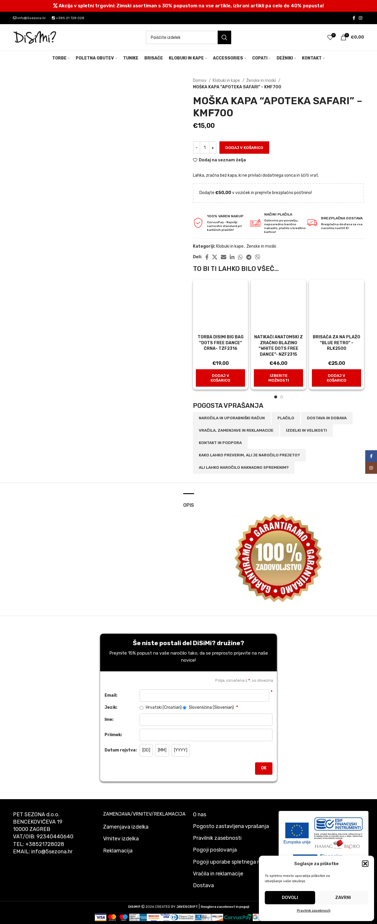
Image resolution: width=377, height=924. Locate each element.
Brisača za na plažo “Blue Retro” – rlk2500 (336, 343)
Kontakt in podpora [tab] (220, 443)
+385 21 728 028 (68, 18)
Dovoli (290, 897)
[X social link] (214, 257)
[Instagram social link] (360, 18)
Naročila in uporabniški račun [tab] (232, 418)
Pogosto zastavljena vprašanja (231, 826)
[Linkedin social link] (232, 257)
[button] (365, 864)
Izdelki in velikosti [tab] (306, 430)
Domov (200, 80)
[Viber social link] (257, 257)
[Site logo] (35, 37)
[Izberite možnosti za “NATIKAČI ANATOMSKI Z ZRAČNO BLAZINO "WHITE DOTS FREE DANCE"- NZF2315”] (278, 378)
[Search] (188, 37)
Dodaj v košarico (244, 147)
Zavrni (343, 897)
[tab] (188, 502)
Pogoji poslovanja (215, 850)
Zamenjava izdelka (125, 827)
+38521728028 (44, 844)
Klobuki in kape (227, 80)
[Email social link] (223, 257)
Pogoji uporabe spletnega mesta (233, 862)
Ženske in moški (261, 80)
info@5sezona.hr (29, 18)
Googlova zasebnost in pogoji (225, 907)
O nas (199, 814)
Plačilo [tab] (285, 418)
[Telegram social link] (248, 257)
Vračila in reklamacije (218, 873)
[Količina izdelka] (204, 147)
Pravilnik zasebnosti (313, 910)
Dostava (203, 885)
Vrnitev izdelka (121, 838)
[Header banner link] (188, 6)
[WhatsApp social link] (240, 257)
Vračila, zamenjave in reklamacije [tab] (236, 430)
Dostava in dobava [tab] (327, 418)
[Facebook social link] (354, 18)
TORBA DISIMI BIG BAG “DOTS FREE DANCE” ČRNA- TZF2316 (221, 343)
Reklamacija (118, 850)
